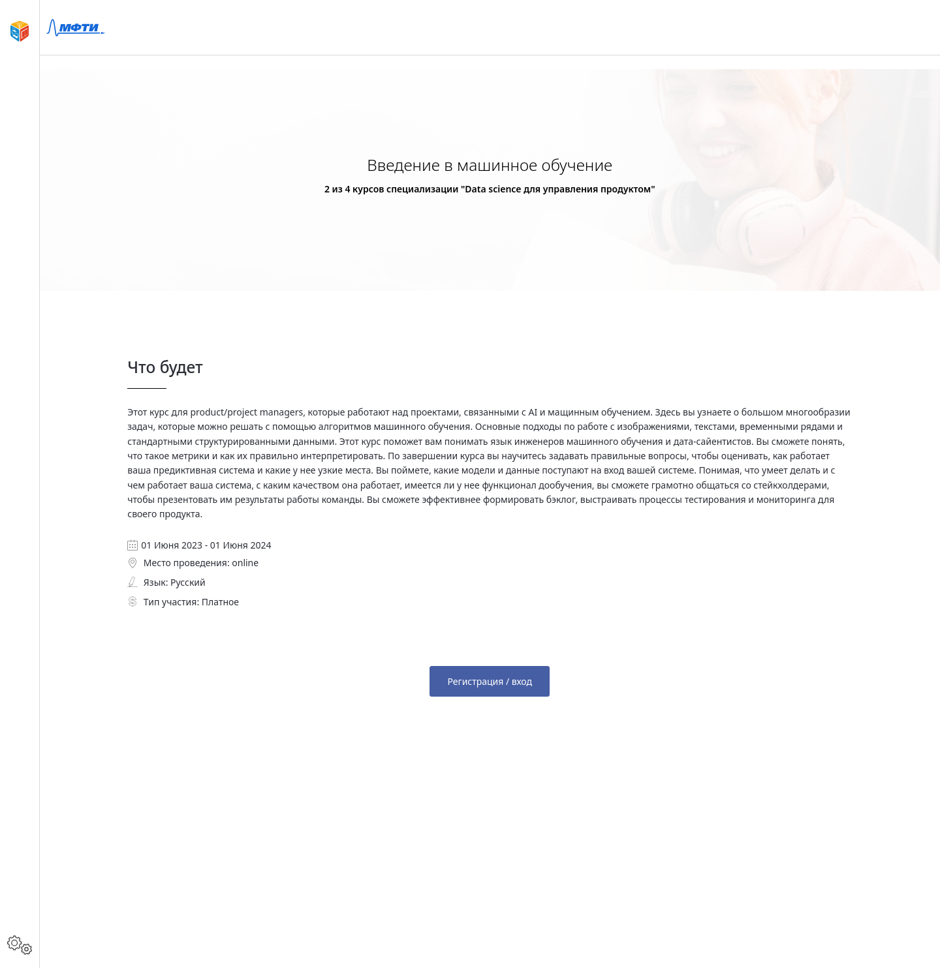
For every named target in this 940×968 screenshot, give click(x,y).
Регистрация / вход (489, 681)
